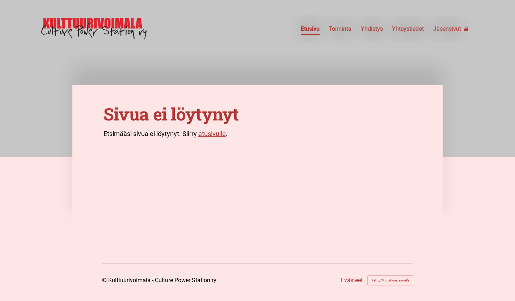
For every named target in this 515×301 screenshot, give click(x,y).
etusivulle (212, 133)
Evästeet (352, 280)
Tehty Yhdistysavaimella (390, 280)
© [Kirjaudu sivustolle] (105, 280)
